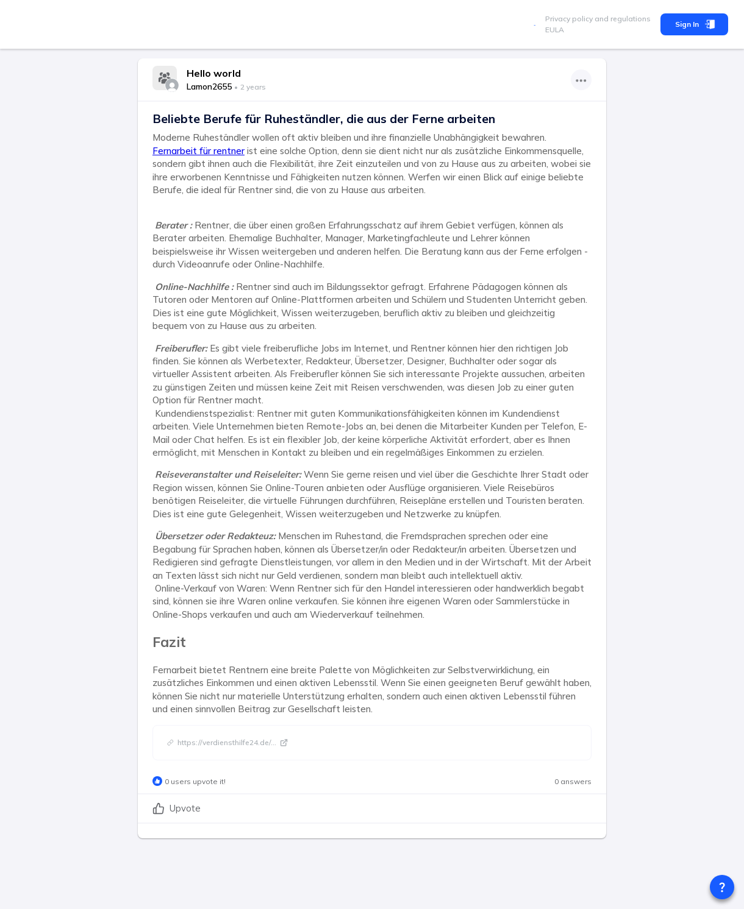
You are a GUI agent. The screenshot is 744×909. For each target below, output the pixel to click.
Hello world (214, 73)
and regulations (622, 18)
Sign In (694, 24)
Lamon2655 (209, 86)
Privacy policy (569, 18)
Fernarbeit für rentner (198, 151)
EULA (554, 29)
